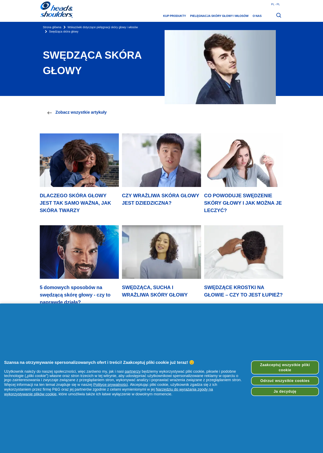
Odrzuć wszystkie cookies (285, 380)
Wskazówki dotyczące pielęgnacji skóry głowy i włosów (103, 27)
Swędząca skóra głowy (63, 31)
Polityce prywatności (110, 384)
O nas (257, 16)
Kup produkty (174, 16)
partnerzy (133, 371)
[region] (161, 378)
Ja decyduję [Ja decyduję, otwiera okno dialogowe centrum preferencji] (285, 391)
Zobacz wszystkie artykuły (77, 112)
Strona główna (52, 27)
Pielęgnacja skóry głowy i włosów (219, 16)
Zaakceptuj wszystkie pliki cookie (285, 367)
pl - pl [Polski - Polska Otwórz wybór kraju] (275, 4)
